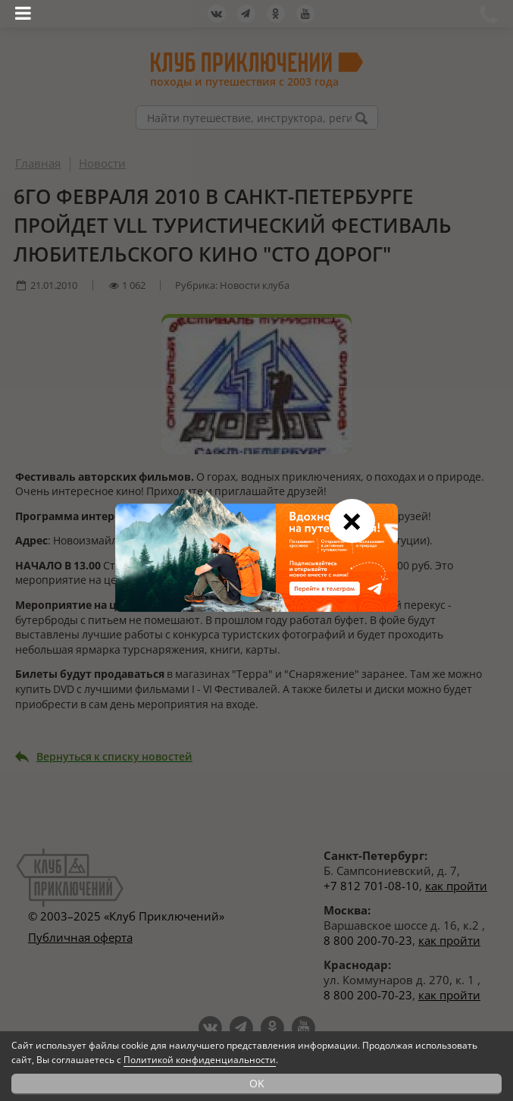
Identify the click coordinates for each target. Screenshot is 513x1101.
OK (256, 1083)
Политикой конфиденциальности (200, 1059)
